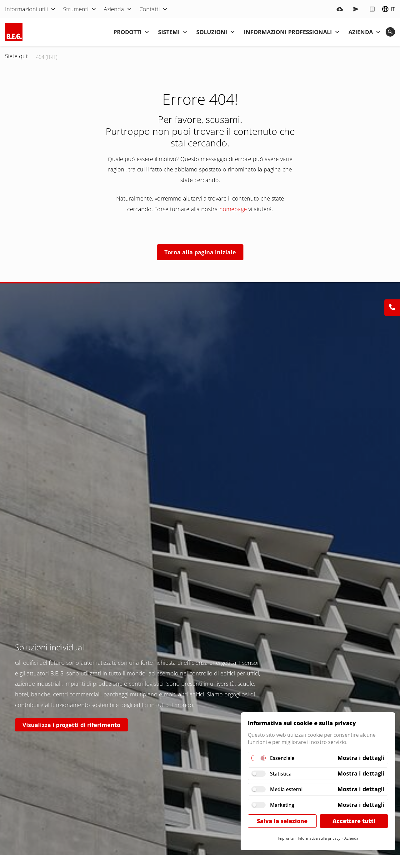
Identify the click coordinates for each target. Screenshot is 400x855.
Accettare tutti (353, 821)
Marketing (282, 805)
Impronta (286, 838)
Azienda (351, 838)
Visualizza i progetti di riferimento (71, 725)
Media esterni (286, 789)
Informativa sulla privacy (319, 838)
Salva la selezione (282, 821)
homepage (233, 209)
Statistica (281, 773)
